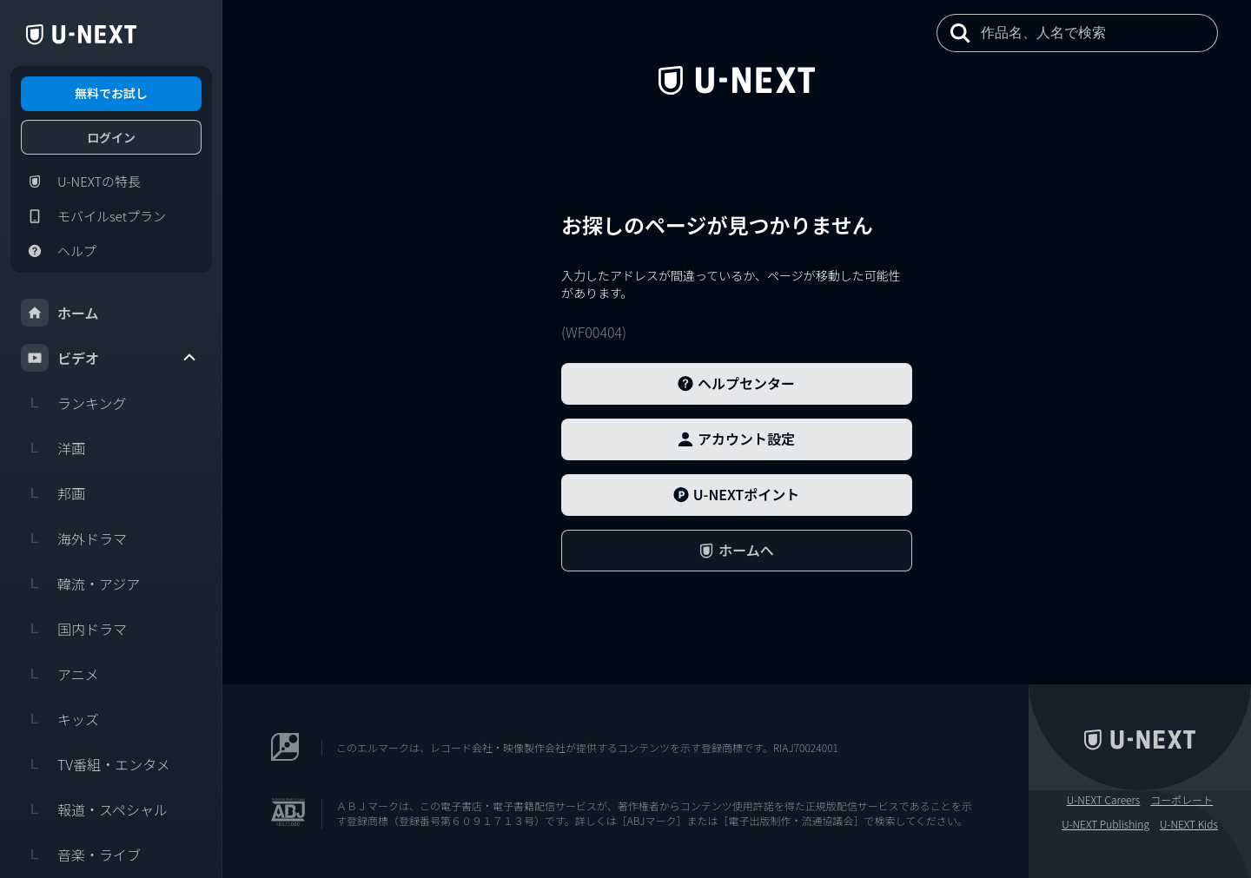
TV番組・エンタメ (95, 764)
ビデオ (109, 358)
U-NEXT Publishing (1105, 824)
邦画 (53, 493)
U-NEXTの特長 (81, 181)
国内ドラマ (74, 629)
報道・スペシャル (94, 809)
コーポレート (1181, 800)
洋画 (53, 448)
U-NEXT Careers (1104, 800)
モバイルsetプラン (93, 216)
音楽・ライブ (81, 854)
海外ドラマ (74, 538)
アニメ (60, 674)
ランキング (74, 403)
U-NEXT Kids (1189, 824)
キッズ (60, 719)
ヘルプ (58, 251)
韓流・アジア (80, 583)
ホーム (60, 313)
